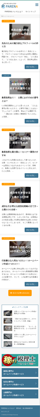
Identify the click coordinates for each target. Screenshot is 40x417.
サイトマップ (30, 12)
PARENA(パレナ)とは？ (14, 12)
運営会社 (18, 408)
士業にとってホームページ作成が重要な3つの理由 (25, 312)
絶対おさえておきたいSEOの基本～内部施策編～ (24, 343)
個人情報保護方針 (28, 408)
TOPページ (3, 16)
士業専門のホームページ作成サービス (13, 394)
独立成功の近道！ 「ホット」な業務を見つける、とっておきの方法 (25, 328)
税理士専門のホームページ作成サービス (13, 372)
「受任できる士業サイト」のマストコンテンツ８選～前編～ (25, 320)
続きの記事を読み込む (21, 293)
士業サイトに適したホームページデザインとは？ (25, 336)
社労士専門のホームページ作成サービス (13, 383)
